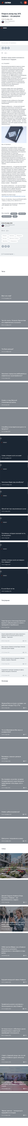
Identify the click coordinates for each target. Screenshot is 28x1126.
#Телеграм (13, 213)
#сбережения (13, 241)
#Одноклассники (7, 216)
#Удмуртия (19, 235)
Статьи (3, 849)
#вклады (5, 238)
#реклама (11, 235)
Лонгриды (4, 681)
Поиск (21, 2)
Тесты (3, 271)
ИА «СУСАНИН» (6, 2)
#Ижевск (5, 235)
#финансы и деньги (14, 238)
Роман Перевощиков (10, 21)
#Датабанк (5, 241)
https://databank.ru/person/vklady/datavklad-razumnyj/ (13, 196)
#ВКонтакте (22, 213)
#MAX (15, 216)
